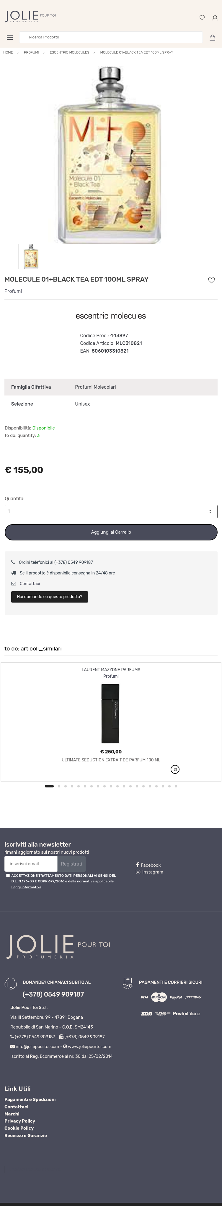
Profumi (13, 291)
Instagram (149, 872)
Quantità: (15, 498)
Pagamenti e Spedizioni (30, 1099)
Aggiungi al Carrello (111, 532)
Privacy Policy (19, 1121)
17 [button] (156, 786)
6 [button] (85, 786)
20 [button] (176, 786)
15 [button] (143, 786)
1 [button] (49, 786)
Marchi (11, 1114)
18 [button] (163, 786)
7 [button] (91, 786)
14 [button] (137, 786)
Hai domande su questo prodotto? (49, 596)
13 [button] (130, 786)
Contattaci (25, 583)
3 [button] (65, 786)
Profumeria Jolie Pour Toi (35, 1169)
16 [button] (150, 786)
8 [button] (98, 786)
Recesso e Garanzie (25, 1135)
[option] (111, 155)
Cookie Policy (19, 1128)
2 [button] (59, 786)
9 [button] (104, 786)
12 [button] (124, 786)
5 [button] (78, 786)
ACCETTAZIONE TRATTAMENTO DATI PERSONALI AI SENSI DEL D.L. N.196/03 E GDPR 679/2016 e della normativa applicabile (63, 881)
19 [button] (169, 786)
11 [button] (117, 786)
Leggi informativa (26, 887)
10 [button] (111, 786)
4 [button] (72, 786)
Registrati (71, 864)
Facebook (148, 865)
